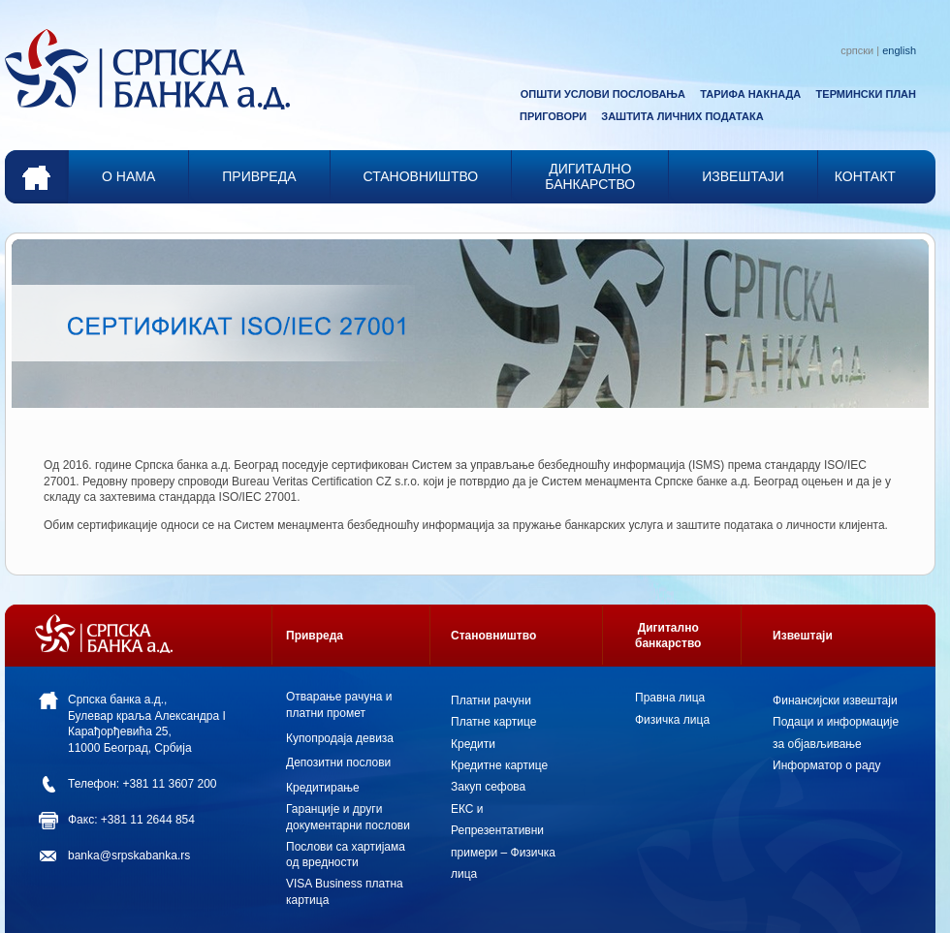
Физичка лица (672, 720)
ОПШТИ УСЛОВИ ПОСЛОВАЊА (603, 94)
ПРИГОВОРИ (553, 116)
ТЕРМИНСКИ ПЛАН (866, 94)
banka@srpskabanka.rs (129, 855)
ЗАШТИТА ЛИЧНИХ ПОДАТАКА (682, 116)
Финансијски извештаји (835, 700)
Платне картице (493, 722)
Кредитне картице (499, 765)
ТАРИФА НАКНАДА (750, 94)
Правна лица (670, 697)
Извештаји (803, 635)
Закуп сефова (488, 786)
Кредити (473, 744)
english (899, 50)
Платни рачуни (491, 700)
